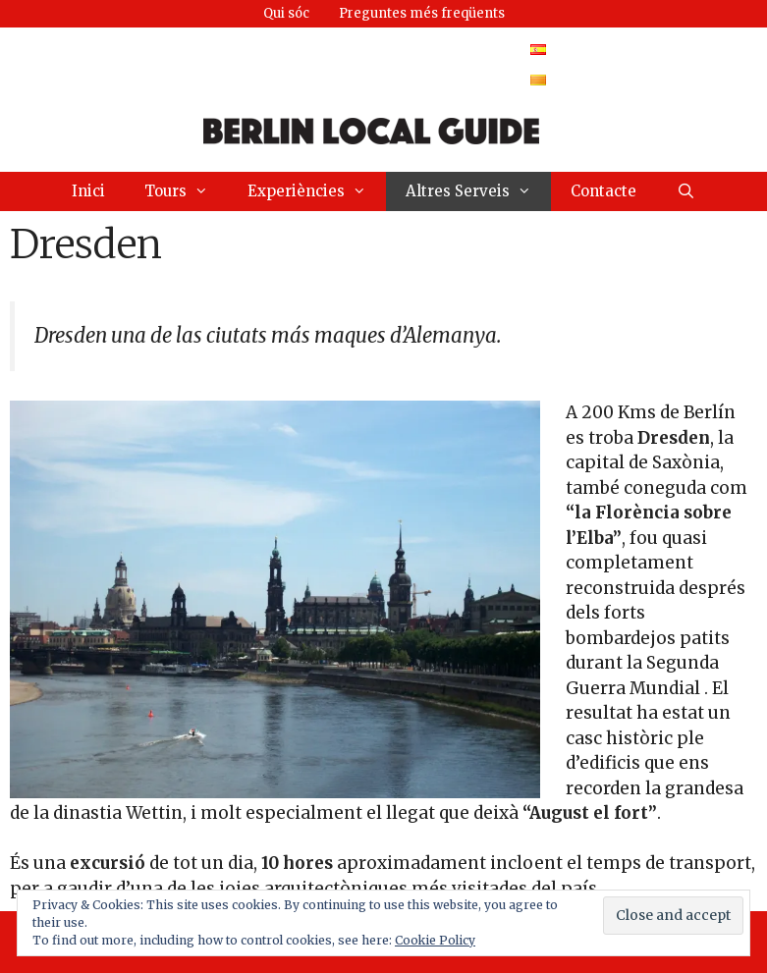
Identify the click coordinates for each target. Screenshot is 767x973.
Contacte (603, 191)
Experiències (316, 191)
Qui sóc (286, 13)
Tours (186, 191)
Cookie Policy (435, 940)
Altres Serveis (478, 191)
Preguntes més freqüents (422, 13)
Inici (88, 191)
